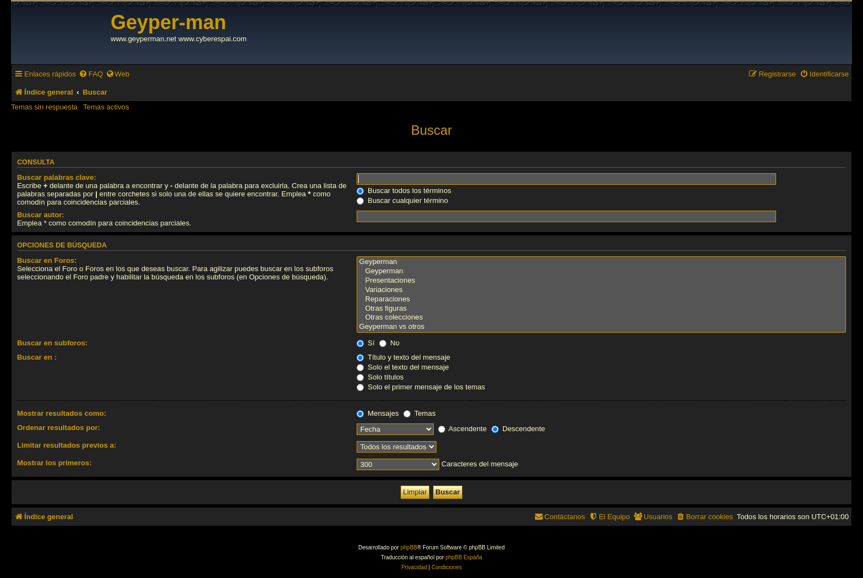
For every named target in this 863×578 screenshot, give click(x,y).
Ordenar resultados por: (58, 427)
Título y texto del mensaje (403, 357)
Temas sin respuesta (44, 107)
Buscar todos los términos (404, 190)
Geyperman (601, 262)
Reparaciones (601, 299)
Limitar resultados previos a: (66, 445)
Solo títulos (380, 377)
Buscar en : (37, 357)
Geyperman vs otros (601, 327)
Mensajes (377, 413)
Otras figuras (601, 308)
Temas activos (106, 107)
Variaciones (601, 290)
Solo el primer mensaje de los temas (421, 387)
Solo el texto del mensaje (403, 367)
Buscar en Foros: (47, 260)
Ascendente (462, 429)
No (389, 343)
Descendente (518, 429)
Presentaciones (601, 280)
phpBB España (463, 557)
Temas (419, 413)
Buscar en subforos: (52, 343)
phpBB (409, 547)
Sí (365, 343)
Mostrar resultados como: (61, 413)
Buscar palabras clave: (56, 177)
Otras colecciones (601, 317)
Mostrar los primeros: (54, 463)
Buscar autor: (40, 215)
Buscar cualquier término (402, 200)
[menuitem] (91, 74)
